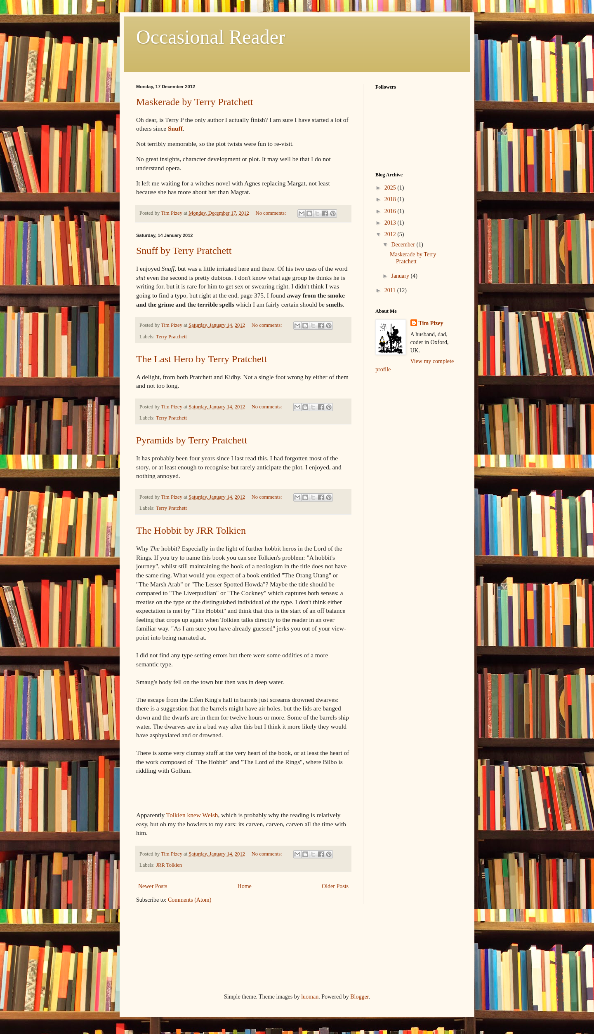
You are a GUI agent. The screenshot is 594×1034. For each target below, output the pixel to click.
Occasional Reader (210, 37)
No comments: (272, 213)
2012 (391, 234)
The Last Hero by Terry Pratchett (201, 359)
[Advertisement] (416, 427)
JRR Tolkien (169, 865)
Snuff (175, 128)
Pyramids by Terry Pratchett (191, 440)
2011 (390, 290)
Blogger (359, 997)
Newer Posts (152, 886)
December (403, 245)
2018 (391, 199)
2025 (391, 188)
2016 (391, 211)
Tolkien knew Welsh (192, 814)
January (400, 276)
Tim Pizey (431, 323)
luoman (309, 997)
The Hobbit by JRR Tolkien (191, 530)
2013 (391, 223)
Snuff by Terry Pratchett (183, 250)
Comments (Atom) (189, 900)
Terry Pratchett (171, 337)
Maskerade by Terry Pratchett (194, 101)
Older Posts (335, 886)
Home (245, 886)
